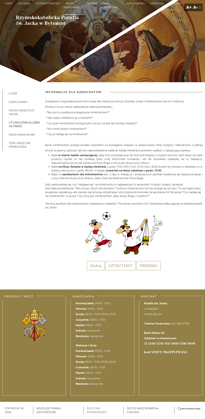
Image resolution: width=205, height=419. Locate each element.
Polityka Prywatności (97, 410)
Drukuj (95, 266)
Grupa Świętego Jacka (21, 112)
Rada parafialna (22, 134)
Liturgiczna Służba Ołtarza (24, 124)
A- (195, 7)
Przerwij (148, 266)
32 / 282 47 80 (180, 323)
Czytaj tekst (120, 266)
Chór (13, 93)
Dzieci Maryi (18, 102)
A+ (189, 7)
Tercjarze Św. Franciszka (20, 144)
